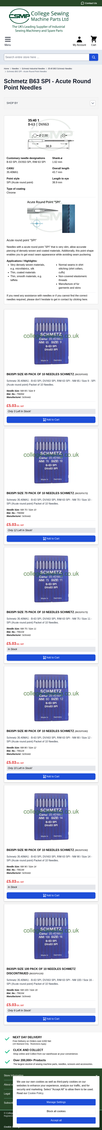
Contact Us (89, 3)
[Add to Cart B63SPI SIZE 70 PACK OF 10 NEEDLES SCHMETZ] (51, 538)
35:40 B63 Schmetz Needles (60, 69)
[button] (51, 103)
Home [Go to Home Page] (6, 69)
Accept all (56, 1120)
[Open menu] (8, 41)
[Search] (93, 57)
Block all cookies (56, 1111)
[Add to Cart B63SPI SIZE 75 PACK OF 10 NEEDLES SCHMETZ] (51, 657)
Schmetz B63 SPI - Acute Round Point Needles (27, 71)
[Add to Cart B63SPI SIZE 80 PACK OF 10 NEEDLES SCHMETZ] (51, 776)
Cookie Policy (35, 1093)
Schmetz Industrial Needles (33, 69)
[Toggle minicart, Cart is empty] (93, 41)
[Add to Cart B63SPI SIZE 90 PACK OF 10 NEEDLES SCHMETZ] (51, 895)
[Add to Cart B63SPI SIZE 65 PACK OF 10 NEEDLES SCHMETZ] (51, 420)
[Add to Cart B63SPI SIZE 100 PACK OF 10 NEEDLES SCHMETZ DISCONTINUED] (51, 1019)
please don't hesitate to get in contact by (57, 299)
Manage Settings (56, 1102)
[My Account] (79, 41)
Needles (15, 69)
